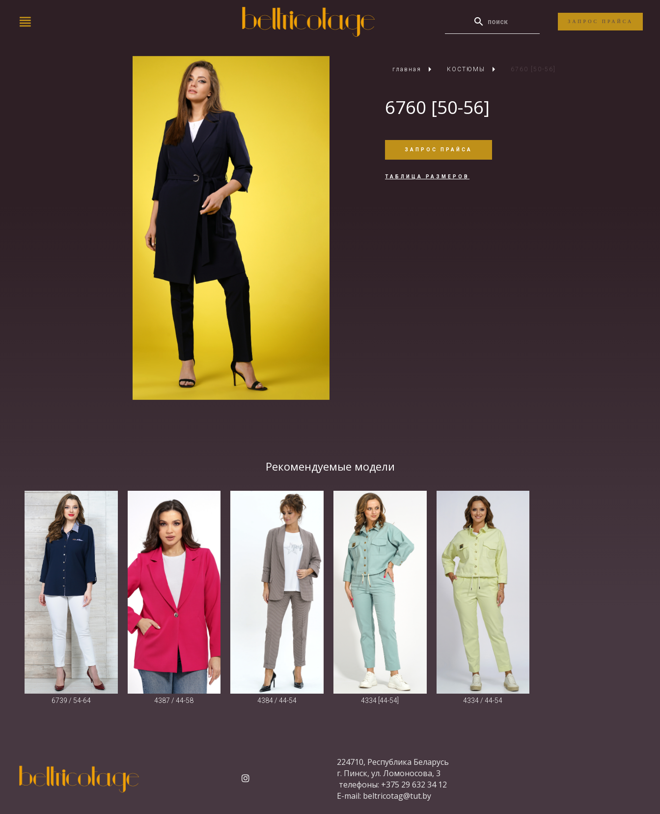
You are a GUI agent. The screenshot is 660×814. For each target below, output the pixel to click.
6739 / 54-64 (71, 700)
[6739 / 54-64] (71, 592)
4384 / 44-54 (277, 700)
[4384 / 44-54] (277, 592)
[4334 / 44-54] (483, 592)
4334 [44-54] (380, 700)
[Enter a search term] (501, 21)
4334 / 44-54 (482, 700)
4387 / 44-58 (173, 700)
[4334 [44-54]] (380, 592)
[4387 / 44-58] (174, 592)
